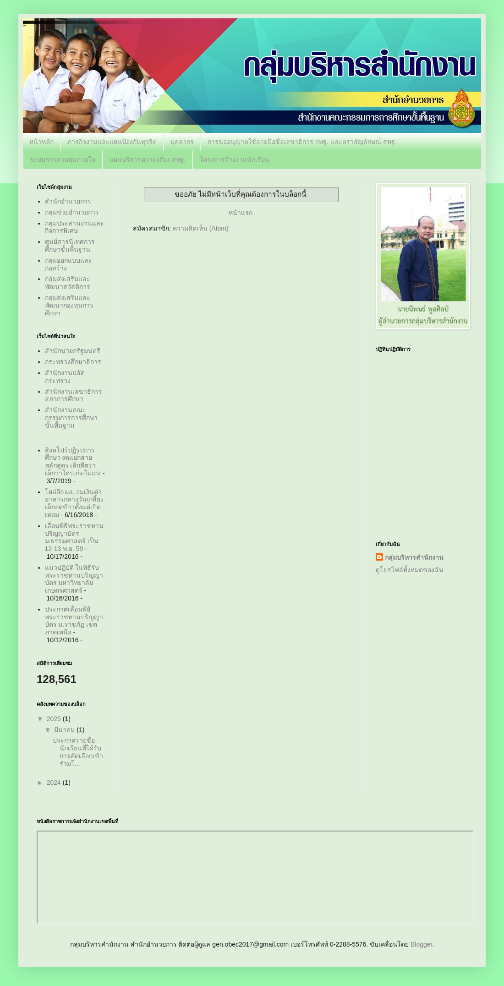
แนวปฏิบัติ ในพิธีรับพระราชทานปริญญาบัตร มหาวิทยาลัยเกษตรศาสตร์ (74, 579)
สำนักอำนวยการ (68, 201)
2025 (55, 718)
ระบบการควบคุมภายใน (63, 159)
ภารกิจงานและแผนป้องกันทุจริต (112, 141)
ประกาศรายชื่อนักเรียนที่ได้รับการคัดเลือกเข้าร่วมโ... (78, 752)
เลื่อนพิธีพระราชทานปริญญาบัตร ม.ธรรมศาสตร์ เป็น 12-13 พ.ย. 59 (74, 537)
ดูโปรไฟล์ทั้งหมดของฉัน (410, 569)
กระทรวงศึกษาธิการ (73, 361)
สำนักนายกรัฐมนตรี (72, 350)
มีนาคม (65, 729)
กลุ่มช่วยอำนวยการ (72, 212)
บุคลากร (182, 141)
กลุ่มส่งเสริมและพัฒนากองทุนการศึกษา (69, 305)
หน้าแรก (240, 212)
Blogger (421, 944)
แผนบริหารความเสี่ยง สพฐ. (148, 159)
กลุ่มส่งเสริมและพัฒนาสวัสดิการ (67, 282)
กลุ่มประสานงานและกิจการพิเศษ (74, 227)
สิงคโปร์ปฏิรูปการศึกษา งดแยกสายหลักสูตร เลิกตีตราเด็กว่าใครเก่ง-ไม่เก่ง (73, 461)
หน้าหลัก (41, 141)
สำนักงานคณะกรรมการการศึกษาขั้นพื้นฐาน (71, 417)
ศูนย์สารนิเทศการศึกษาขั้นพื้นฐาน (70, 245)
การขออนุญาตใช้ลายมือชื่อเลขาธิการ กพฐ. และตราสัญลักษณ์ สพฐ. (302, 141)
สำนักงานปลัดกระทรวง (65, 376)
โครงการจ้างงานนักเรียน (234, 159)
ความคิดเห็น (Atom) (201, 228)
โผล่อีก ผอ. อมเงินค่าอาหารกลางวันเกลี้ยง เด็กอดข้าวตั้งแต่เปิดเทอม (74, 503)
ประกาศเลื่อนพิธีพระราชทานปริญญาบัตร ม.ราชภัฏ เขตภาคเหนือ (74, 621)
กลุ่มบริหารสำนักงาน (414, 557)
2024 (55, 782)
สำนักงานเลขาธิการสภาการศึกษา (73, 395)
